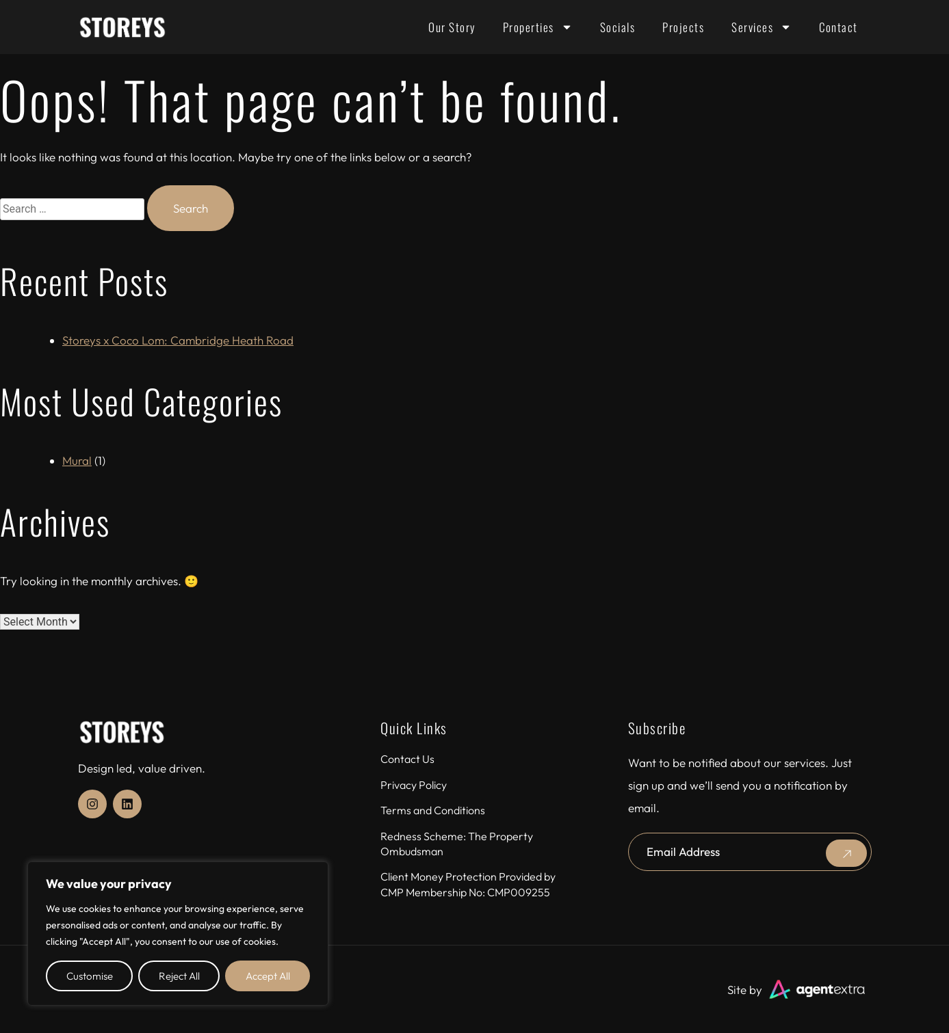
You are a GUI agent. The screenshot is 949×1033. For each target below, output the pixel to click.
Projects (683, 27)
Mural (77, 460)
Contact (838, 27)
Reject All (179, 975)
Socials (618, 27)
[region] (177, 933)
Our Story (452, 27)
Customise (89, 975)
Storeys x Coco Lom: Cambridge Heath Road (178, 340)
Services (761, 27)
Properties (538, 27)
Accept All (268, 975)
